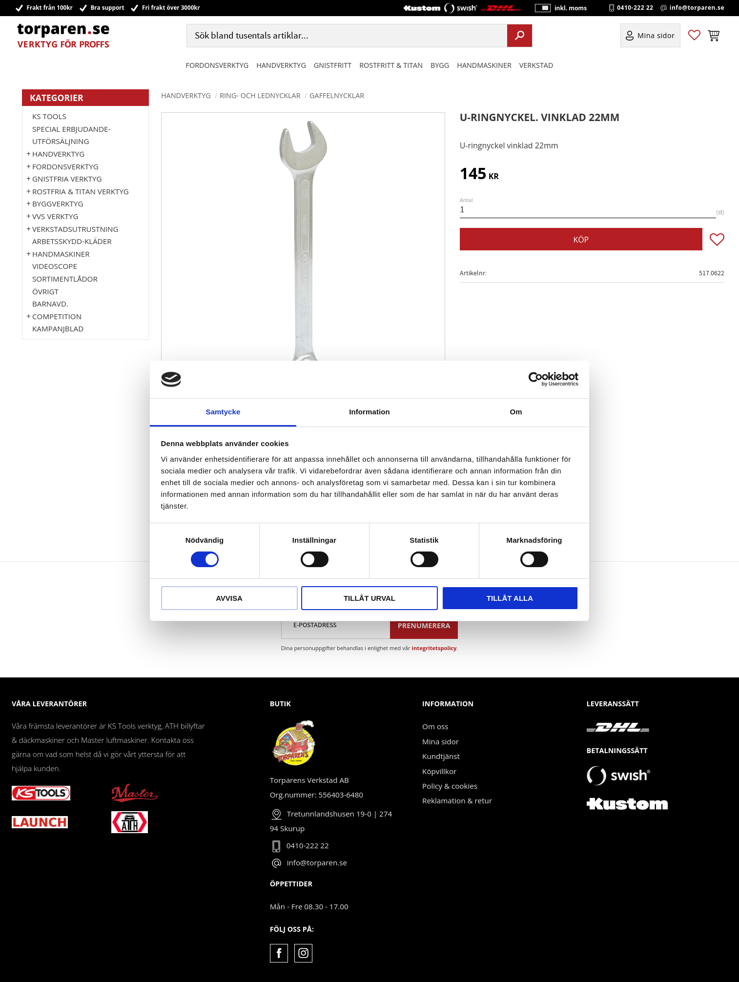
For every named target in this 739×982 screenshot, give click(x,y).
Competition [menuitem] (57, 316)
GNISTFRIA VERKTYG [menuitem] (67, 179)
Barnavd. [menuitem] (50, 303)
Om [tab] (516, 412)
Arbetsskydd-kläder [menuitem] (72, 241)
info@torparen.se (697, 8)
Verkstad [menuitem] (536, 65)
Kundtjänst (441, 756)
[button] (694, 36)
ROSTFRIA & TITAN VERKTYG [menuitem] (80, 191)
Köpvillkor (439, 771)
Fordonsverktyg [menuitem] (217, 65)
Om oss (435, 726)
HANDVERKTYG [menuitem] (281, 65)
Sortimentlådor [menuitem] (65, 279)
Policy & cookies (449, 786)
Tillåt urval (369, 598)
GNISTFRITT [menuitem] (332, 65)
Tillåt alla (510, 598)
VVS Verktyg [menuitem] (55, 216)
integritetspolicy (434, 648)
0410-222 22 (635, 8)
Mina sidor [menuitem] (656, 36)
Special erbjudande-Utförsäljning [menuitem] (71, 135)
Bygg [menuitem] (440, 65)
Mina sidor (440, 741)
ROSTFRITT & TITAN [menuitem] (391, 65)
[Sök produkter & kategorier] (346, 35)
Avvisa (229, 598)
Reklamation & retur (457, 800)
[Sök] (519, 35)
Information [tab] (369, 412)
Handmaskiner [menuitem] (484, 65)
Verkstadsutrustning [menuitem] (75, 229)
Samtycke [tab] (223, 412)
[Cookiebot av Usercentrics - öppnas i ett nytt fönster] (535, 379)
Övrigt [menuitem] (45, 291)
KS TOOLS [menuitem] (49, 116)
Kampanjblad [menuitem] (57, 328)
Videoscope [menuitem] (54, 266)
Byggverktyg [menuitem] (57, 203)
